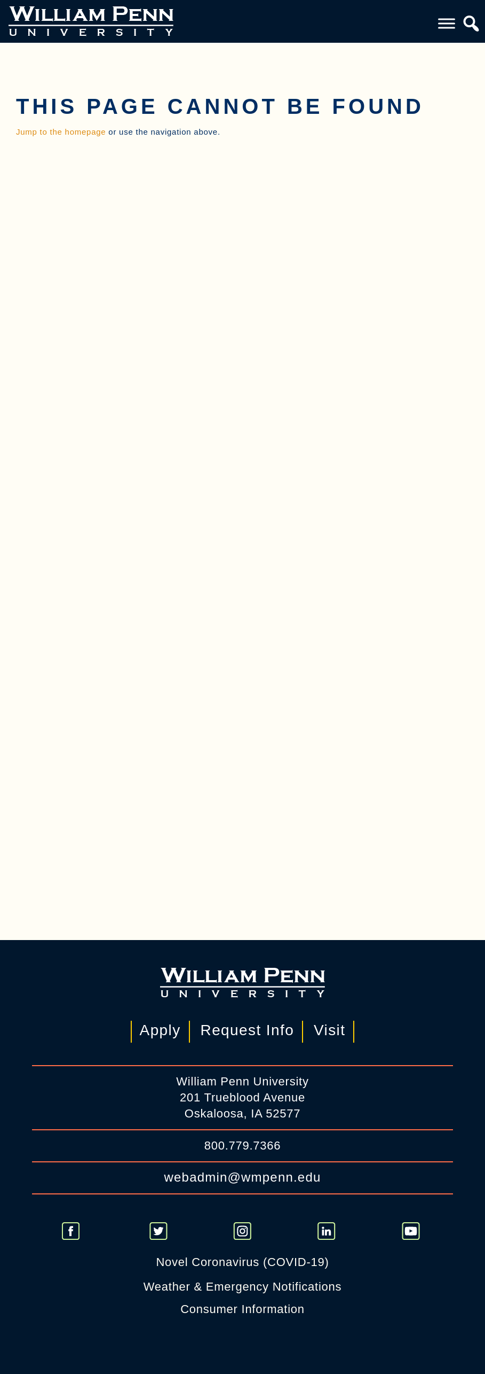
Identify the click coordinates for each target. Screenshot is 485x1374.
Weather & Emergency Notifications (243, 1286)
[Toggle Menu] (446, 23)
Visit (329, 1030)
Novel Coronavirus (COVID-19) (242, 1262)
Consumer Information (242, 1309)
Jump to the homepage (61, 131)
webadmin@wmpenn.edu (242, 1177)
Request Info (248, 1030)
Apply (160, 1030)
